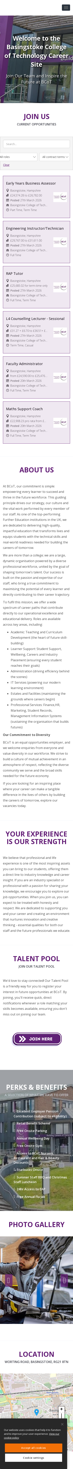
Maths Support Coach (24, 408)
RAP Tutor (14, 273)
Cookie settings (33, 1457)
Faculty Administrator (24, 363)
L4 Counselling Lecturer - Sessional (35, 318)
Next (64, 1280)
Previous (9, 1280)
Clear (6, 165)
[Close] (62, 1424)
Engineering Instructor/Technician (35, 228)
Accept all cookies (33, 1448)
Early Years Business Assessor (31, 183)
